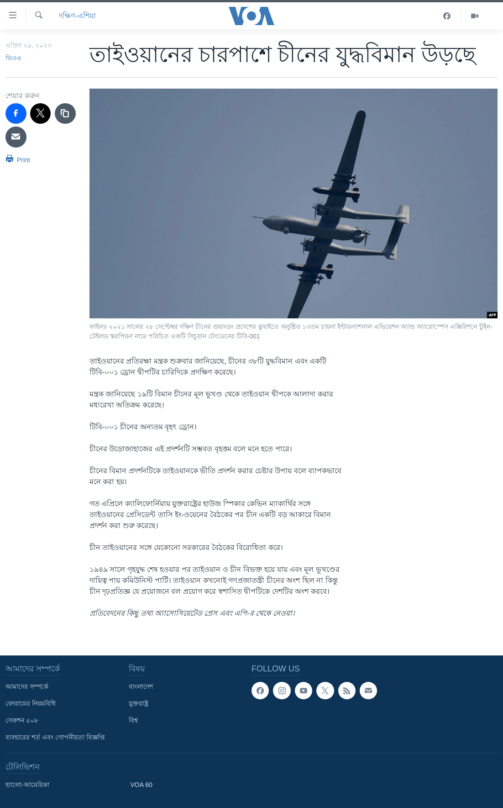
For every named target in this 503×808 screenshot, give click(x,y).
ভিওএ (13, 58)
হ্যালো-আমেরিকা (27, 784)
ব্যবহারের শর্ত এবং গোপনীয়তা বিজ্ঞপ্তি (55, 737)
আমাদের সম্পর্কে (26, 686)
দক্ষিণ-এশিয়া (77, 16)
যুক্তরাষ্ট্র (138, 703)
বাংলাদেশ (141, 686)
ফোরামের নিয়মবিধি (30, 703)
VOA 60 (141, 784)
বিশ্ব (133, 720)
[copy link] (65, 113)
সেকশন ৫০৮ (21, 720)
